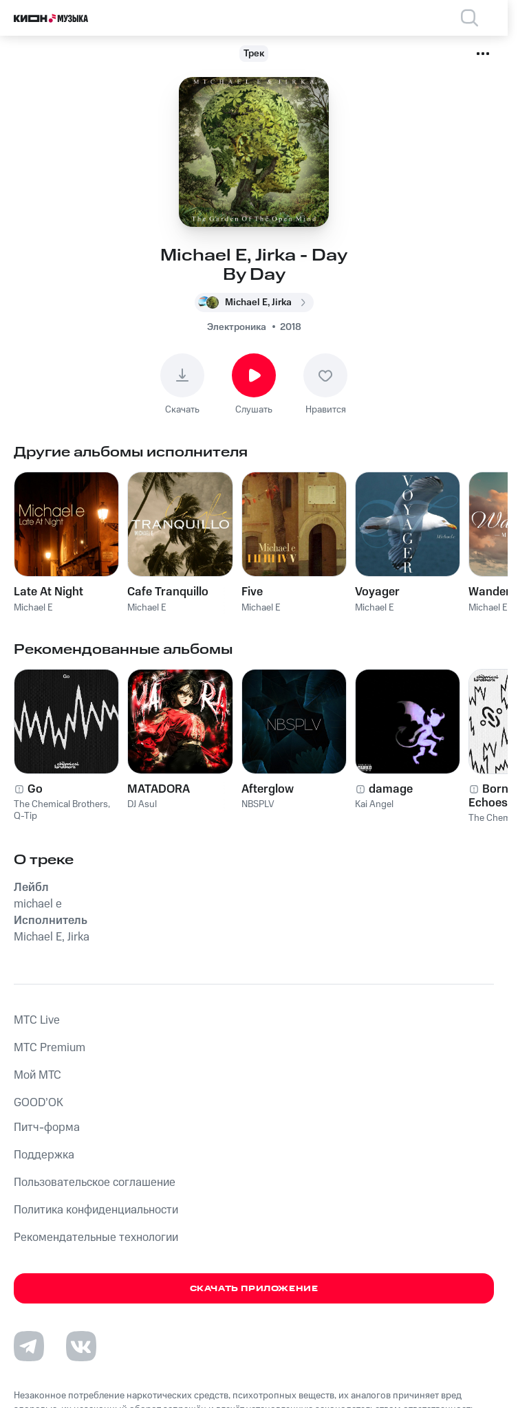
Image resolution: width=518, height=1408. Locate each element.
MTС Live (37, 1020)
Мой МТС (37, 1075)
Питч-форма (47, 1127)
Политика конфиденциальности (96, 1210)
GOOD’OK (38, 1102)
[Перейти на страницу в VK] (81, 1346)
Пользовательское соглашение (94, 1182)
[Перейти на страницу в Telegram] (29, 1346)
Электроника (236, 327)
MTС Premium (49, 1048)
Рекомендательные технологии (96, 1237)
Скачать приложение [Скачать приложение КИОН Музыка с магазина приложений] (254, 1289)
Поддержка (44, 1155)
